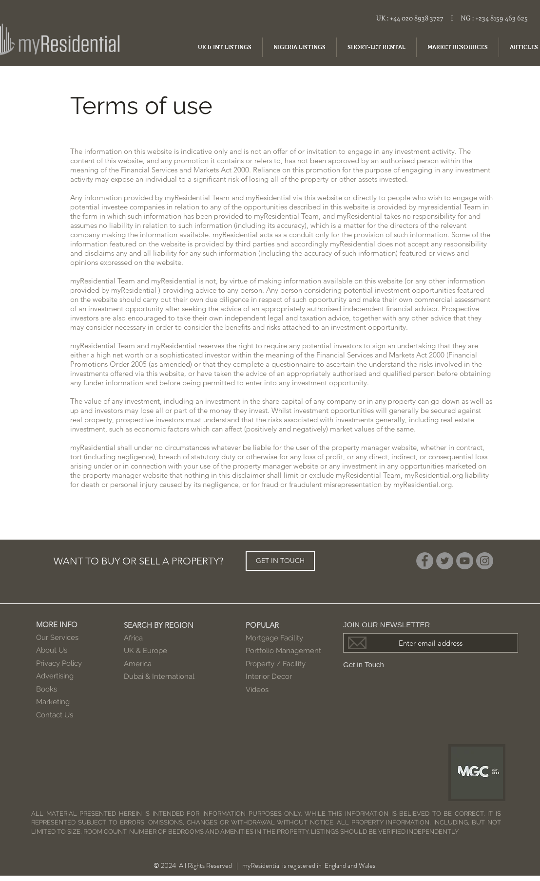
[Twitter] (444, 560)
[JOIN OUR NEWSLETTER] (430, 624)
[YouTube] (464, 560)
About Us (51, 650)
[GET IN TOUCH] (280, 561)
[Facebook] (424, 560)
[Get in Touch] (373, 664)
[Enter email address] (430, 643)
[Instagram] (484, 560)
